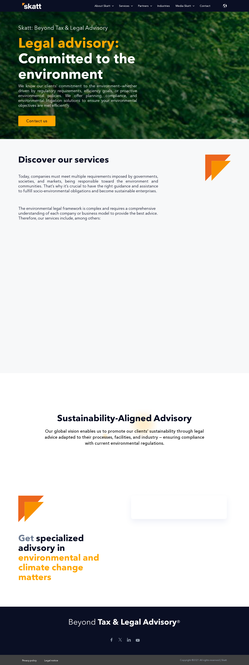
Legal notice (51, 660)
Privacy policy (29, 660)
